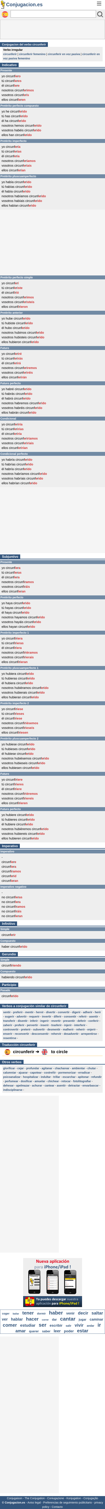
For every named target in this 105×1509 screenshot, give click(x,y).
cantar (67, 1319)
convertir (64, 1012)
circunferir (10, 54)
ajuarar (23, 1072)
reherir (80, 1029)
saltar (97, 1313)
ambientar (78, 1068)
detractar (74, 1085)
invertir (46, 1016)
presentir (69, 1020)
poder (69, 1331)
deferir (81, 1020)
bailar (16, 1313)
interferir (80, 1025)
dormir (41, 1313)
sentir (7, 1012)
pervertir (32, 1025)
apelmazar (22, 1085)
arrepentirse (89, 1033)
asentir (93, 1016)
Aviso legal (34, 1502)
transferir (9, 1020)
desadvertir (71, 1033)
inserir (44, 1025)
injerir (68, 1025)
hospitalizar (30, 1076)
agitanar (47, 1068)
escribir (56, 1325)
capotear (36, 1072)
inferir (34, 1020)
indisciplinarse (12, 1089)
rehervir (56, 1033)
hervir (40, 1012)
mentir (29, 1012)
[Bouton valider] (100, 14)
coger (5, 1313)
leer (57, 1331)
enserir (7, 1033)
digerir (76, 1012)
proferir (19, 1025)
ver (5, 1319)
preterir (26, 1029)
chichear (53, 1081)
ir (99, 1325)
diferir (58, 1016)
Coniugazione (55, 1498)
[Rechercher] (53, 14)
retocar (66, 1081)
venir (70, 1313)
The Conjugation (35, 1498)
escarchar (69, 1076)
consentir (70, 1016)
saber (46, 1331)
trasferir (56, 1025)
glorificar (9, 1068)
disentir (23, 1020)
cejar (20, 1068)
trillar (56, 1076)
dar (54, 1319)
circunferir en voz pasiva (64, 54)
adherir (87, 1012)
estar (82, 1330)
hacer (32, 1319)
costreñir (50, 1072)
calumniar (9, 1072)
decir (83, 1313)
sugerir (9, 1016)
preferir (18, 1012)
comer (10, 1325)
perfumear (11, 1081)
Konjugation (74, 1498)
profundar (32, 1068)
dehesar (8, 1085)
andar (90, 1325)
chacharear (62, 1068)
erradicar (84, 1072)
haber (56, 1313)
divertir (50, 1012)
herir (98, 1012)
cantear (49, 1085)
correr (45, 1319)
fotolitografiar (82, 1081)
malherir (68, 1029)
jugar (82, 1319)
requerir (34, 1016)
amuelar (40, 1081)
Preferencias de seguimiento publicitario (67, 1502)
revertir (56, 1020)
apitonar (83, 1076)
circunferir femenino (32, 54)
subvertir (39, 1029)
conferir (93, 1020)
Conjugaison (14, 1498)
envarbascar (90, 1085)
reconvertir (22, 1033)
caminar (96, 1319)
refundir (96, 1076)
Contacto (57, 1506)
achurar (37, 1085)
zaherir (7, 1025)
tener (28, 1312)
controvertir (11, 1029)
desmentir (53, 1029)
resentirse (9, 1038)
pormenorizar (67, 1072)
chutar (92, 1068)
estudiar (28, 1325)
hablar (17, 1319)
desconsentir (40, 1033)
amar (20, 1330)
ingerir (44, 1020)
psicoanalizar (12, 1076)
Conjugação (90, 1498)
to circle (59, 1051)
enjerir (91, 1029)
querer (34, 1331)
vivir (79, 1325)
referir (83, 1016)
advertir (21, 1016)
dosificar (26, 1081)
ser (42, 1325)
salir (68, 1325)
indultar (46, 1076)
